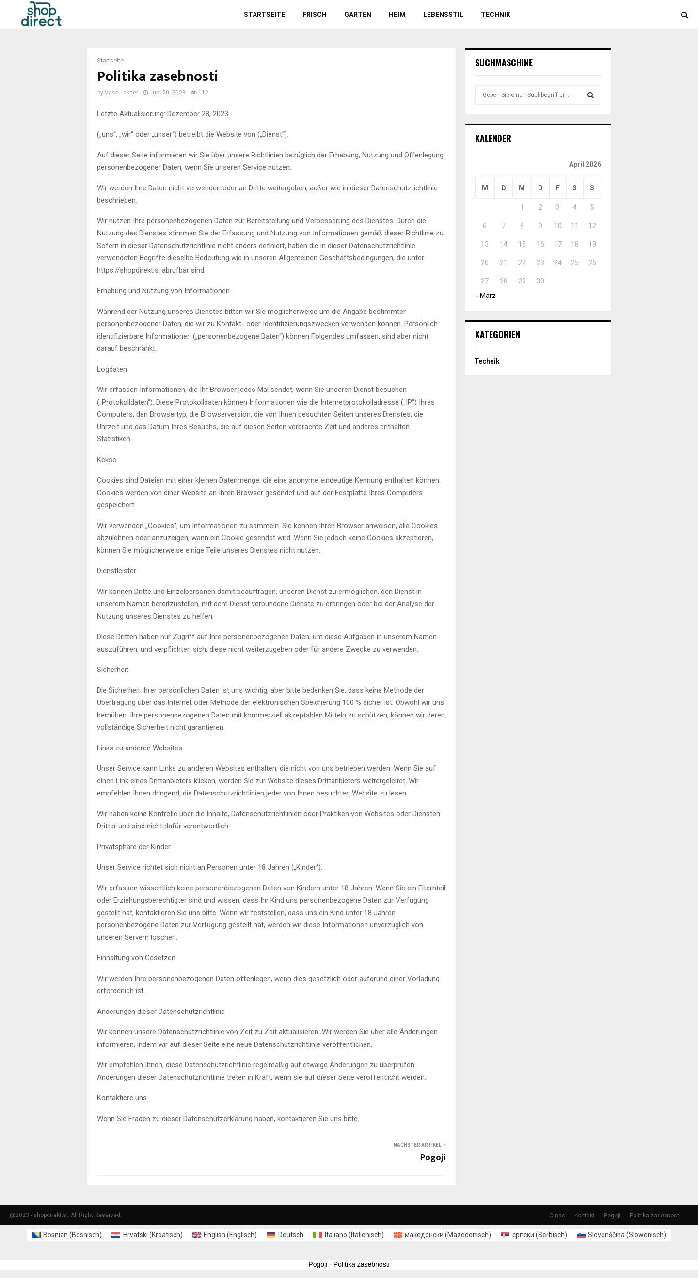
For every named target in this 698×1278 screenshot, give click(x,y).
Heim (397, 14)
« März (485, 295)
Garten (357, 14)
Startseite (264, 14)
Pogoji (433, 1158)
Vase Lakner (121, 92)
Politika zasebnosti (655, 1215)
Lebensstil (443, 14)
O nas (557, 1215)
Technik (495, 14)
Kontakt (584, 1215)
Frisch (314, 14)
